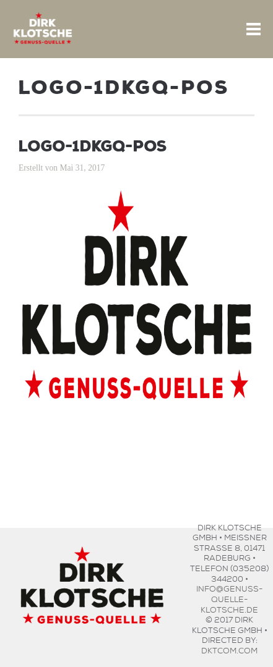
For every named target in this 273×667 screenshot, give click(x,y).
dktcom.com (229, 649)
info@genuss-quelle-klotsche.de (229, 598)
